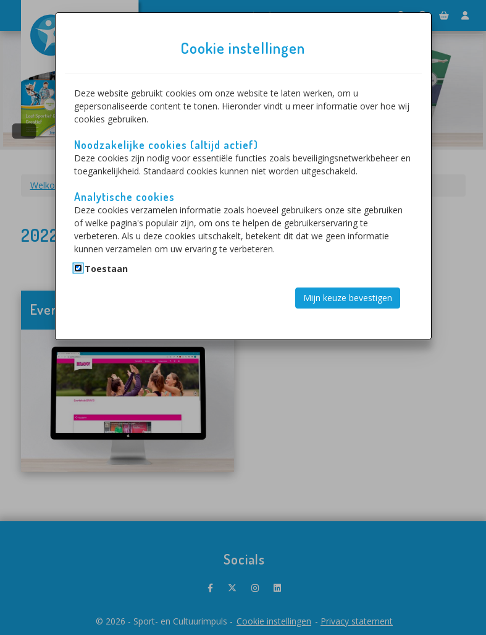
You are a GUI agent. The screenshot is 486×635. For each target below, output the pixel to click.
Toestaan (106, 269)
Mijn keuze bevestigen (347, 298)
